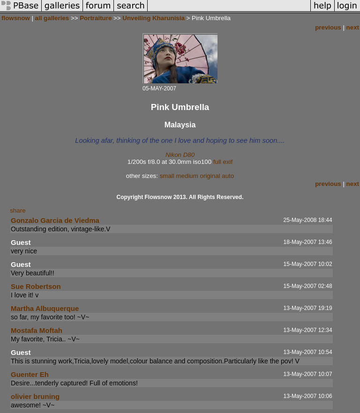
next (352, 27)
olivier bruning (35, 396)
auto (228, 175)
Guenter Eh (30, 374)
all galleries (52, 18)
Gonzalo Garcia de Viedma (55, 220)
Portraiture (96, 18)
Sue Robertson (36, 286)
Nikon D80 (180, 154)
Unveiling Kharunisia (153, 18)
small (167, 175)
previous (328, 27)
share (17, 210)
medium (187, 175)
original (210, 175)
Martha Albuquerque (45, 308)
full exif (222, 161)
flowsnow (15, 18)
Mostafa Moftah (36, 330)
